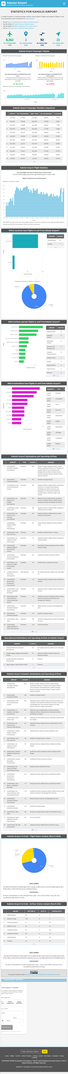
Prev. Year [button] (34, 114)
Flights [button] (33, 462)
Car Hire (18, 1055)
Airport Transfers (27, 1055)
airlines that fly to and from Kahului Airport (20, 28)
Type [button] (24, 462)
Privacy (62, 1055)
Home (7, 1055)
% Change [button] (57, 114)
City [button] (58, 389)
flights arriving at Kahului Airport (24, 24)
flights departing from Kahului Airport (25, 26)
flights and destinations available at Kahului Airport (23, 22)
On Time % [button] (31, 911)
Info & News (47, 1055)
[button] (33, 161)
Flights (12, 1055)
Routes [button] (60, 236)
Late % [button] (43, 911)
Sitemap (34, 1057)
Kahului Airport (20, 3)
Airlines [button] (51, 462)
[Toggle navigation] (64, 4)
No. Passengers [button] (23, 114)
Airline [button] (51, 327)
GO (44, 1051)
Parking (35, 1055)
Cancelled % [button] (57, 911)
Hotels (41, 1055)
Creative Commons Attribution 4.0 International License (43, 974)
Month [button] (12, 114)
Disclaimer (55, 1055)
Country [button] (52, 236)
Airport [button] (13, 462)
